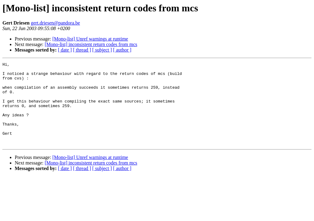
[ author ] (122, 49)
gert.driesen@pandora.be (55, 22)
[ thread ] (82, 49)
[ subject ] (102, 49)
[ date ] (65, 49)
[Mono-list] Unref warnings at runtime (90, 38)
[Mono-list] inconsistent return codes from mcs (91, 44)
